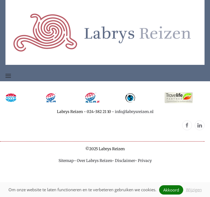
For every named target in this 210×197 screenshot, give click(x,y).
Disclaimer (125, 160)
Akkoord (171, 190)
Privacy (145, 160)
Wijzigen (194, 189)
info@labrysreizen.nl (134, 111)
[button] (8, 75)
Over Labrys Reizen (94, 160)
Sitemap (66, 160)
